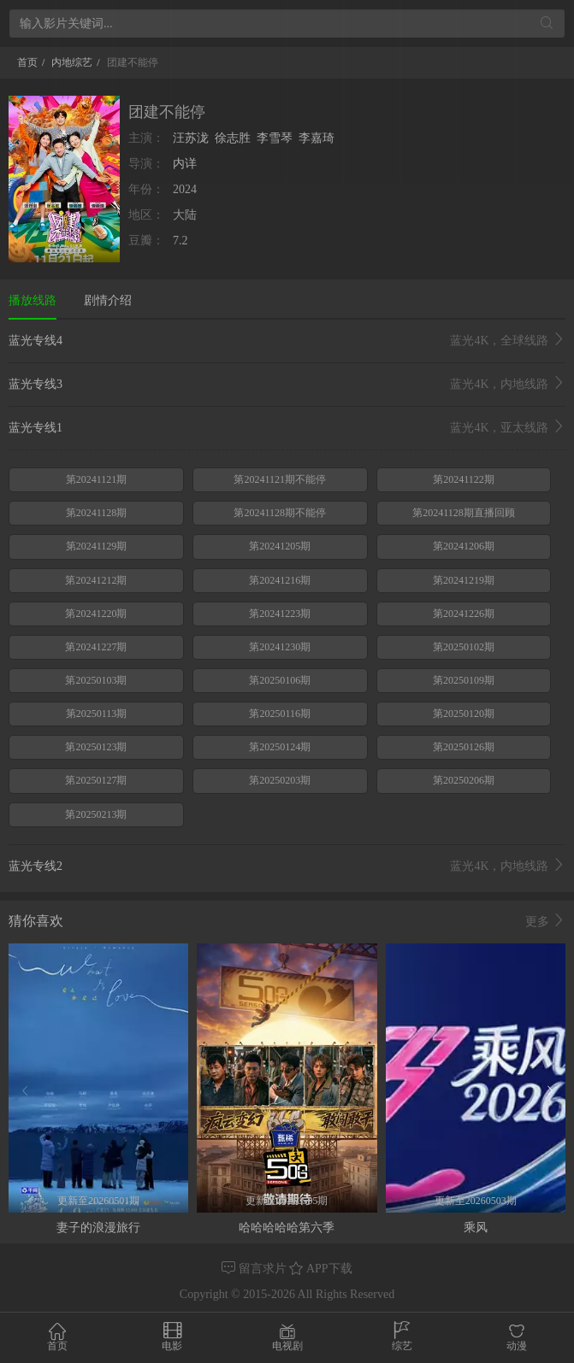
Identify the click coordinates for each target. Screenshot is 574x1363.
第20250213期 (96, 814)
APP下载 (320, 1268)
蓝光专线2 (287, 866)
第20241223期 (280, 614)
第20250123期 (96, 747)
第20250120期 (463, 714)
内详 (185, 163)
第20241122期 (463, 479)
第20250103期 (96, 680)
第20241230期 (280, 647)
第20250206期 (463, 780)
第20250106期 (280, 680)
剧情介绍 (108, 300)
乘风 (476, 1227)
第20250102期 (463, 647)
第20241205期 (280, 546)
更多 (545, 921)
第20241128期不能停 (280, 513)
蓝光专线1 (287, 428)
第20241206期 (463, 546)
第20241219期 (463, 580)
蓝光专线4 (287, 341)
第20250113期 (96, 714)
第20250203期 (280, 780)
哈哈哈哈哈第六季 (286, 1227)
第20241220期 (96, 614)
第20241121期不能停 (280, 479)
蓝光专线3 (287, 384)
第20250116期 (280, 714)
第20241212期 (96, 580)
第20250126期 (463, 747)
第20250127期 (96, 780)
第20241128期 (96, 513)
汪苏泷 (191, 138)
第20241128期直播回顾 (463, 513)
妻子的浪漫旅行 (98, 1227)
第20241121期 (96, 479)
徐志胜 (233, 138)
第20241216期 (280, 580)
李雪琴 (275, 138)
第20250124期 (280, 747)
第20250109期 (463, 680)
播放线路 (32, 300)
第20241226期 (463, 614)
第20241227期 (96, 647)
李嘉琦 (316, 138)
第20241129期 (96, 546)
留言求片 (255, 1268)
